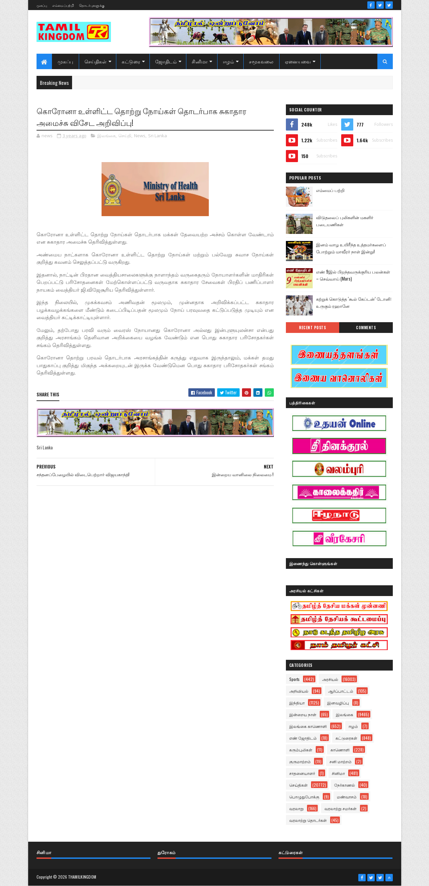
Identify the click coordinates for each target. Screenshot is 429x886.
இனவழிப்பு (338, 702)
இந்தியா (297, 702)
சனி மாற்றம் (340, 761)
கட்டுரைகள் (346, 738)
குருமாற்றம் (300, 761)
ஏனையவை (298, 61)
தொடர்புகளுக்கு (92, 5)
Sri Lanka (157, 136)
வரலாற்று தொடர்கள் (308, 820)
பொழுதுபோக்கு (304, 796)
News (139, 136)
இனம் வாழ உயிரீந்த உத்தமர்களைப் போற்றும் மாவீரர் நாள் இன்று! (351, 248)
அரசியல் (330, 679)
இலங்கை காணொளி (308, 726)
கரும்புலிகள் (300, 749)
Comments (366, 327)
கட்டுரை (131, 61)
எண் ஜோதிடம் (303, 738)
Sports (294, 679)
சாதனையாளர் (302, 773)
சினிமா (200, 61)
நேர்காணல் (344, 785)
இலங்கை (106, 136)
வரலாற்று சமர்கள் (340, 808)
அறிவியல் (298, 691)
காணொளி (340, 749)
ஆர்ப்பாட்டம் (340, 691)
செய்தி (124, 136)
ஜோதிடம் (166, 61)
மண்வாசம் (347, 796)
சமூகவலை (261, 61)
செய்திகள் (95, 61)
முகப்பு (42, 5)
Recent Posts (312, 327)
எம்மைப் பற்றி (330, 190)
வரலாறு (296, 808)
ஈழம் (228, 61)
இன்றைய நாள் (302, 714)
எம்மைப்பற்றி (63, 5)
